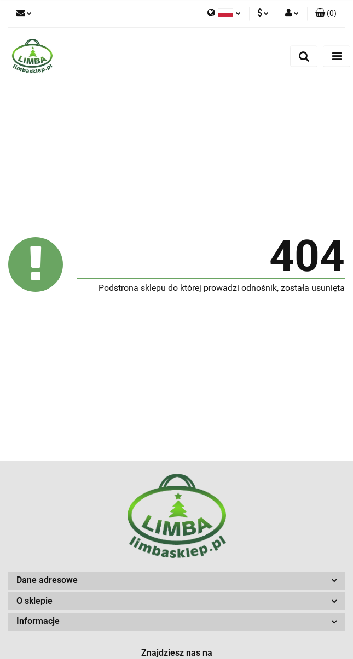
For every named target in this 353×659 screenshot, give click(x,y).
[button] (326, 13)
